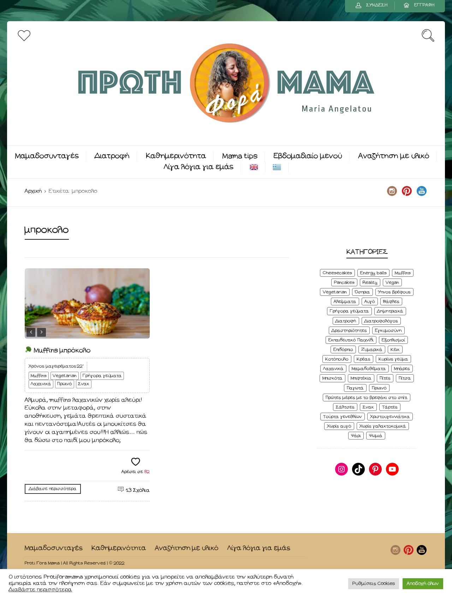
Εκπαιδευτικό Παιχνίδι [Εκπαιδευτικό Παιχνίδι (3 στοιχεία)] (351, 340)
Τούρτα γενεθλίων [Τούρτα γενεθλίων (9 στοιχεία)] (342, 416)
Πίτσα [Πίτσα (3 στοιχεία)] (405, 378)
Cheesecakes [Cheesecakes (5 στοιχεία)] (337, 273)
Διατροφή (112, 156)
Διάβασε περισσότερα (53, 488)
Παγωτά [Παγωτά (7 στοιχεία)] (355, 388)
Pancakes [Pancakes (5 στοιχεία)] (344, 282)
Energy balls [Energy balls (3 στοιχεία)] (373, 273)
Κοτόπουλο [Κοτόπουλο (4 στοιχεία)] (337, 359)
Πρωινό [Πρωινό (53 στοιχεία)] (379, 388)
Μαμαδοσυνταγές (47, 156)
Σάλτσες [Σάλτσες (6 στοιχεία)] (345, 407)
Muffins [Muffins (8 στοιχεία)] (403, 273)
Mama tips (239, 156)
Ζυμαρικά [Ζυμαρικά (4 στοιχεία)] (371, 349)
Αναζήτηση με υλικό (393, 156)
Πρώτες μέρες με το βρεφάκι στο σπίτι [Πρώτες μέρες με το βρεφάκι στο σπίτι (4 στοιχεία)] (367, 397)
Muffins (39, 375)
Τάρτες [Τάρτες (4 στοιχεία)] (390, 407)
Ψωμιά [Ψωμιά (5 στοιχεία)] (375, 435)
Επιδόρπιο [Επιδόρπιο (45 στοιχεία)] (343, 349)
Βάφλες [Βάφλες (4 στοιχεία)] (391, 301)
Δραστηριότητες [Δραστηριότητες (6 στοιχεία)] (349, 330)
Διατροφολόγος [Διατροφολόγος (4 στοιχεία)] (381, 321)
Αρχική (33, 191)
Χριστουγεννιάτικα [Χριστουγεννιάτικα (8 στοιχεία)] (390, 416)
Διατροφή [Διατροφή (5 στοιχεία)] (345, 321)
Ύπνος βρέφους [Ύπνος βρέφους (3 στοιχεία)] (394, 292)
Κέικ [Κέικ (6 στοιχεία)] (395, 349)
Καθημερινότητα (176, 156)
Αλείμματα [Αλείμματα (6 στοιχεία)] (345, 301)
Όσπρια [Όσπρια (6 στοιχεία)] (362, 292)
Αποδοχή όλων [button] (423, 583)
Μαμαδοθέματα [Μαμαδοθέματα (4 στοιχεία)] (369, 368)
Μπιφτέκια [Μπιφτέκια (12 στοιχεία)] (361, 378)
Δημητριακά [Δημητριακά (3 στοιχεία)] (390, 311)
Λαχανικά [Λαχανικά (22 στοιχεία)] (333, 368)
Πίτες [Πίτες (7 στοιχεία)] (385, 378)
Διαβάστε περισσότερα (40, 590)
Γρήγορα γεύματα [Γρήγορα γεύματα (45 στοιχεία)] (349, 311)
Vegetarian (65, 375)
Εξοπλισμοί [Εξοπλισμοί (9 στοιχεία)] (393, 340)
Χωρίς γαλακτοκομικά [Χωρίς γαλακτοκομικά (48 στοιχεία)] (382, 426)
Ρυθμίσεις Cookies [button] (373, 583)
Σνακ (83, 384)
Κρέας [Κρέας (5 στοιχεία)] (363, 359)
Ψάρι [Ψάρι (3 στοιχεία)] (356, 435)
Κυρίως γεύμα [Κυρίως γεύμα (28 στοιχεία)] (393, 359)
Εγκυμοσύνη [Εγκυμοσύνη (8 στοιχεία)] (388, 330)
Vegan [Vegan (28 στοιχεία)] (392, 282)
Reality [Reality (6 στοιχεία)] (370, 282)
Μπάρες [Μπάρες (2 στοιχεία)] (402, 368)
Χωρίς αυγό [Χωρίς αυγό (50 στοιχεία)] (339, 426)
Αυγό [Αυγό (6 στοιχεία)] (369, 301)
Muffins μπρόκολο (57, 350)
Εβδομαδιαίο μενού (308, 156)
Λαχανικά (41, 384)
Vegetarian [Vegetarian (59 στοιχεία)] (335, 292)
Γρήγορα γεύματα (102, 375)
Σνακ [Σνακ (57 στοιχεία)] (368, 407)
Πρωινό (64, 384)
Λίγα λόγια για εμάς (198, 167)
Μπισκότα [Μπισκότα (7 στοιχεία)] (332, 378)
